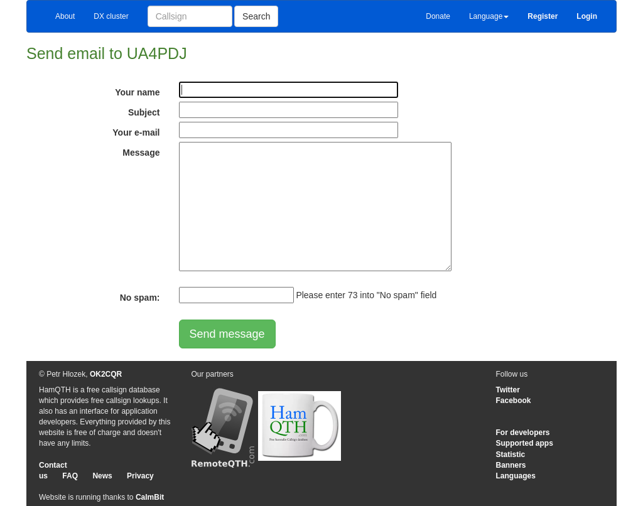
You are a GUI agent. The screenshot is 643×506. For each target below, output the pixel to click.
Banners (511, 465)
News (102, 475)
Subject (144, 112)
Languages (516, 475)
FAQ (70, 475)
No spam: (140, 298)
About (65, 16)
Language (489, 16)
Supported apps (524, 443)
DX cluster (111, 16)
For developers (523, 432)
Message (140, 153)
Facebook (513, 400)
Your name (137, 92)
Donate (438, 16)
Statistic (511, 454)
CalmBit (150, 497)
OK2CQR (106, 374)
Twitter (508, 389)
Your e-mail (135, 132)
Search (256, 16)
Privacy (140, 475)
